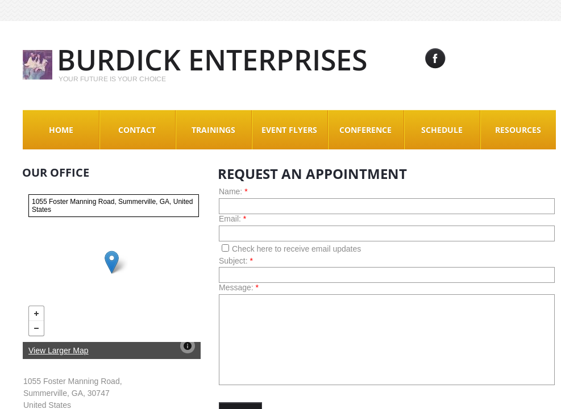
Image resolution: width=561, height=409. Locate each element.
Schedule (442, 129)
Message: (239, 287)
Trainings (213, 129)
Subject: (236, 260)
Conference (365, 129)
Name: (233, 191)
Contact (137, 129)
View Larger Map (58, 350)
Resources (518, 129)
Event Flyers (289, 129)
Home (61, 129)
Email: (232, 218)
